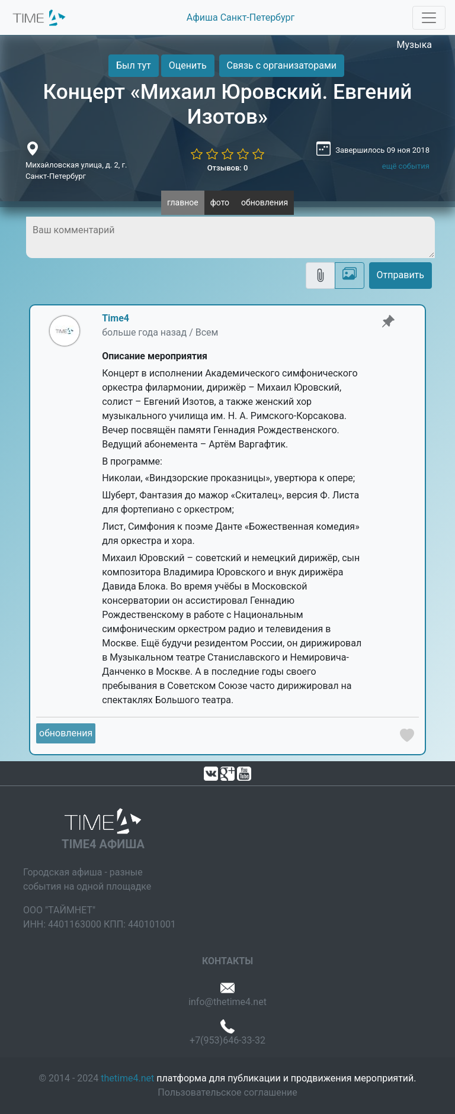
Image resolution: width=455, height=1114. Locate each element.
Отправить (400, 275)
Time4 (115, 318)
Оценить (188, 65)
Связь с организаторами (282, 65)
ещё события (406, 166)
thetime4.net (127, 1078)
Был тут (133, 65)
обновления (264, 202)
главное (182, 202)
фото (219, 202)
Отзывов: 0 (227, 167)
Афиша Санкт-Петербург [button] (240, 17)
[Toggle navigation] (429, 18)
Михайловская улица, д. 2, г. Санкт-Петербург (76, 170)
